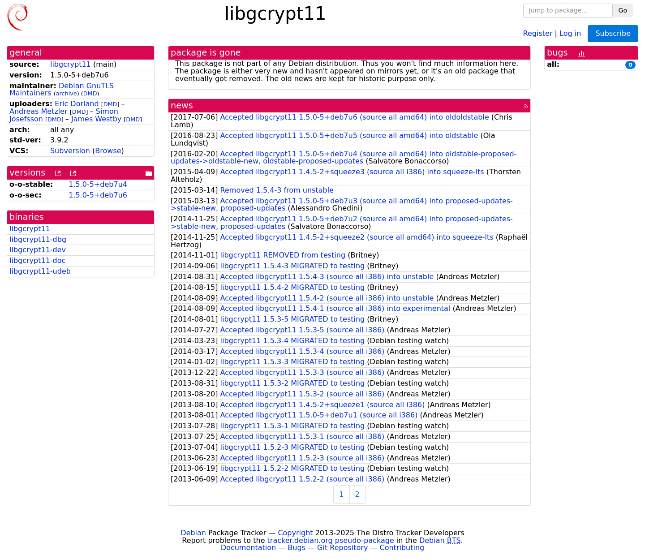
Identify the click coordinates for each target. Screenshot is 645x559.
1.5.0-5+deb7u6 (98, 195)
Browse (108, 150)
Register (538, 33)
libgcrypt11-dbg (37, 239)
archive (66, 93)
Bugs (296, 547)
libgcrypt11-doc (37, 260)
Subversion (70, 150)
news (182, 105)
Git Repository (342, 547)
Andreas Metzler (38, 111)
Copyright (295, 533)
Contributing (402, 547)
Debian (193, 533)
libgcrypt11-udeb (40, 271)
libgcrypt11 (70, 64)
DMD (90, 93)
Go (623, 10)
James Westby (96, 119)
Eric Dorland (77, 103)
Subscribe (613, 33)
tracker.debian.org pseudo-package (330, 540)
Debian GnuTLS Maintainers (61, 90)
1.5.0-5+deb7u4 (98, 184)
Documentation (248, 547)
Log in (570, 33)
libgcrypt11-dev (37, 249)
